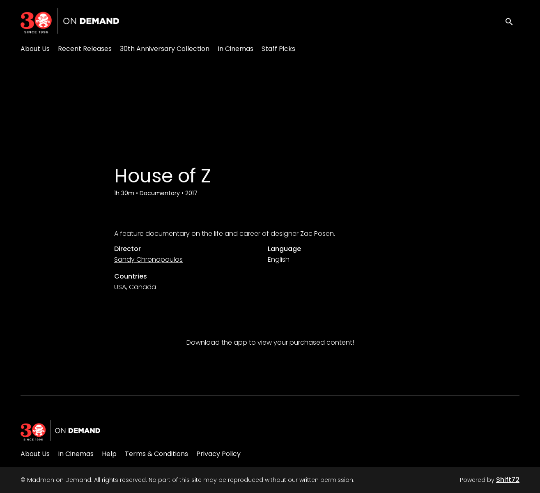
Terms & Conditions (156, 453)
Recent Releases (85, 48)
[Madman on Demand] (60, 430)
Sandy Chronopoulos (148, 259)
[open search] (512, 21)
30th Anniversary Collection (164, 48)
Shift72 (507, 479)
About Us (35, 48)
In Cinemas (235, 48)
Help (109, 453)
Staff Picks (278, 48)
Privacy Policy (218, 453)
